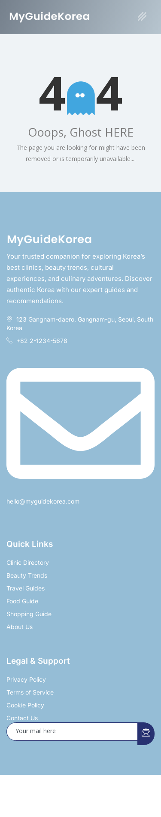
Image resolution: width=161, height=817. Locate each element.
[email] (72, 731)
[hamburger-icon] (142, 17)
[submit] (146, 733)
